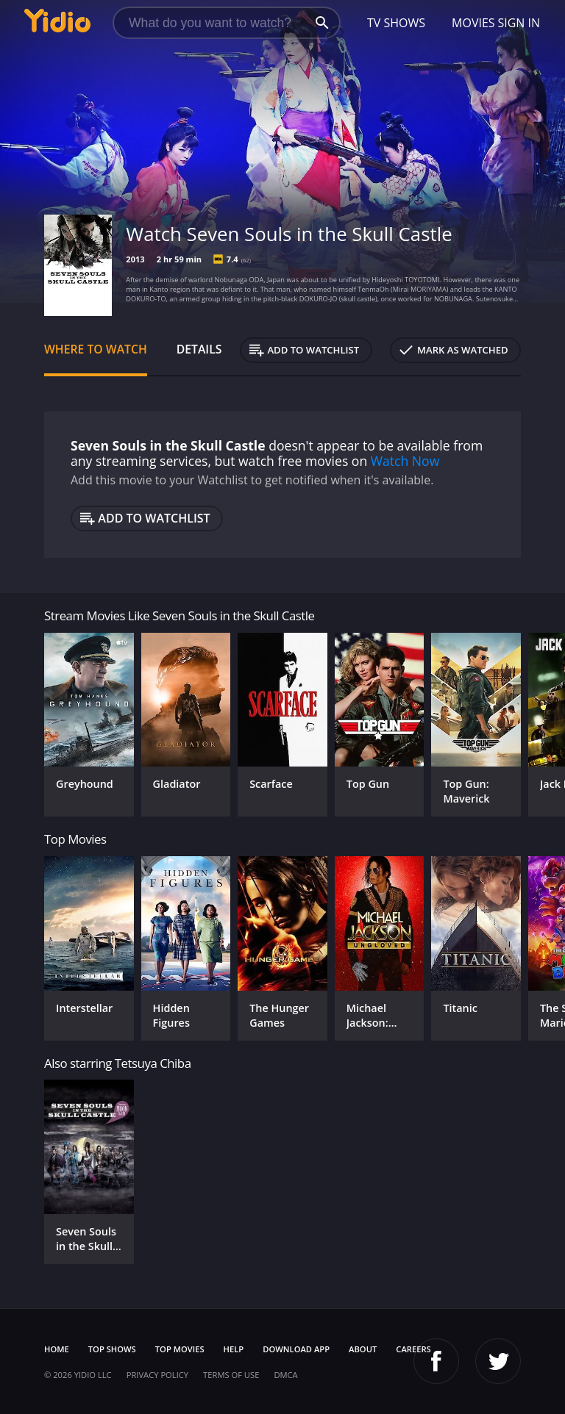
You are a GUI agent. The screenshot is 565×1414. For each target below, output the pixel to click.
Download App (296, 1348)
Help (234, 1348)
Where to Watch (95, 349)
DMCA (285, 1374)
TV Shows (396, 23)
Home (56, 1348)
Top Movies (180, 1348)
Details (199, 349)
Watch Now (405, 461)
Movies (473, 23)
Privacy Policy (157, 1374)
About (363, 1348)
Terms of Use (231, 1374)
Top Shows (112, 1348)
